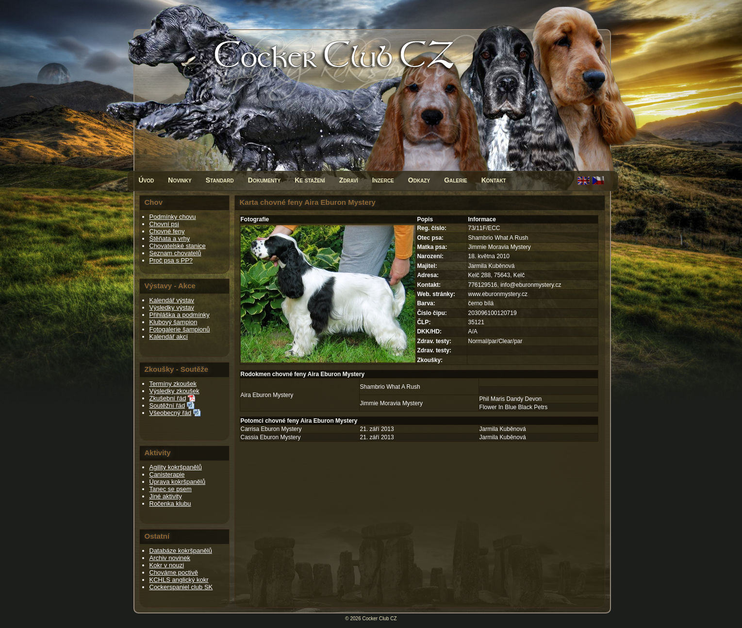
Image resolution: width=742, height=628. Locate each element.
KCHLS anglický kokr (179, 579)
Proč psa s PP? (171, 260)
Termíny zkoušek (173, 383)
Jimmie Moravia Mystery (391, 403)
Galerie (455, 180)
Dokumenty (264, 180)
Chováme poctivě (173, 572)
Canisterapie (167, 474)
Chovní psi (164, 224)
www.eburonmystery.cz (497, 294)
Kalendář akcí (168, 336)
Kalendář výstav (172, 300)
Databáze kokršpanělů (180, 550)
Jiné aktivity (165, 496)
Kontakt (493, 180)
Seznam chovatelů (175, 253)
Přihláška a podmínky (179, 314)
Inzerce (383, 180)
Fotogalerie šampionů (179, 329)
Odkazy (419, 180)
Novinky (179, 180)
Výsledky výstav (171, 307)
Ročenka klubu (170, 503)
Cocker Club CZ (380, 618)
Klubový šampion (173, 322)
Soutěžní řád (167, 405)
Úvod (146, 180)
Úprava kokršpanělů (177, 481)
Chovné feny (167, 231)
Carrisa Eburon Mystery (271, 429)
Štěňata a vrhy (169, 238)
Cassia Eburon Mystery (271, 437)
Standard (220, 180)
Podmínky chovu (172, 216)
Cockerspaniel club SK (181, 587)
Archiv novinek (170, 558)
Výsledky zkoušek (174, 391)
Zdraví (348, 180)
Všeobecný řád (170, 412)
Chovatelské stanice (177, 245)
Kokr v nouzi (166, 565)
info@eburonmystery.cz (530, 284)
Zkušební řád (167, 398)
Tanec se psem (170, 489)
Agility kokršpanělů (175, 467)
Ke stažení (310, 180)
